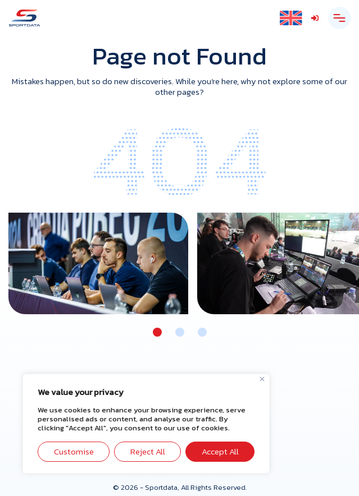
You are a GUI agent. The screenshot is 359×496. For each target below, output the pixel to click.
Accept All (220, 451)
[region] (146, 424)
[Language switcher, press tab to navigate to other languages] (290, 18)
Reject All (147, 451)
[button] (157, 332)
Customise (74, 451)
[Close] (262, 379)
